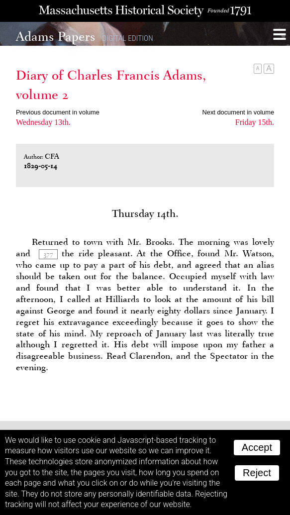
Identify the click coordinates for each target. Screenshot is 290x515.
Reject (257, 472)
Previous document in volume (57, 112)
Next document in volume (238, 112)
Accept (257, 447)
